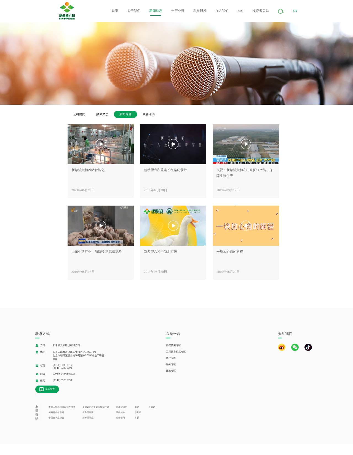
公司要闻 (79, 114)
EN (295, 11)
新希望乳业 (87, 417)
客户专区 (171, 358)
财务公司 (120, 417)
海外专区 (171, 364)
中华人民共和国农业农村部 (62, 407)
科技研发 (200, 11)
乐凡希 (138, 412)
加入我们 (222, 11)
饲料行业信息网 (56, 412)
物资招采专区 (173, 345)
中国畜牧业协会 (56, 417)
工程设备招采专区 (176, 351)
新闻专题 (125, 114)
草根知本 (120, 412)
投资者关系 (260, 11)
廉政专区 (171, 370)
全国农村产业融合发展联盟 (95, 407)
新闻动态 (155, 11)
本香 (137, 417)
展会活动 (149, 114)
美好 (137, 407)
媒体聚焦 (102, 114)
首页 (115, 11)
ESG (240, 11)
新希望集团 (87, 412)
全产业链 (177, 11)
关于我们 (133, 11)
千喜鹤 (152, 407)
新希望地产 (121, 407)
